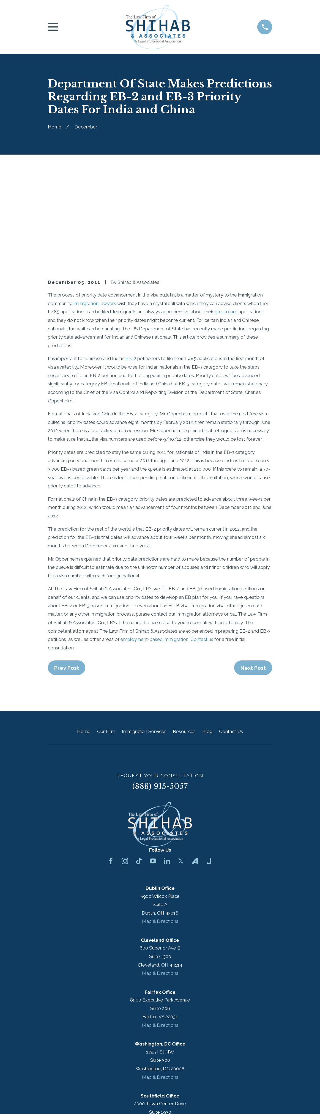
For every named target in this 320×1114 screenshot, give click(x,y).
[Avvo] (195, 767)
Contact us (201, 545)
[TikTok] (139, 767)
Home (84, 637)
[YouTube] (153, 767)
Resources (184, 637)
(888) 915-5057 (160, 692)
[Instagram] (125, 767)
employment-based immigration (154, 545)
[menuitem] (55, 1101)
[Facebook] (111, 767)
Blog (207, 637)
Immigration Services (144, 637)
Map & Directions (160, 827)
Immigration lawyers (95, 210)
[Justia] (209, 767)
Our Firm (106, 637)
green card (226, 218)
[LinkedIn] (167, 767)
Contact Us (231, 637)
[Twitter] (181, 767)
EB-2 (130, 265)
